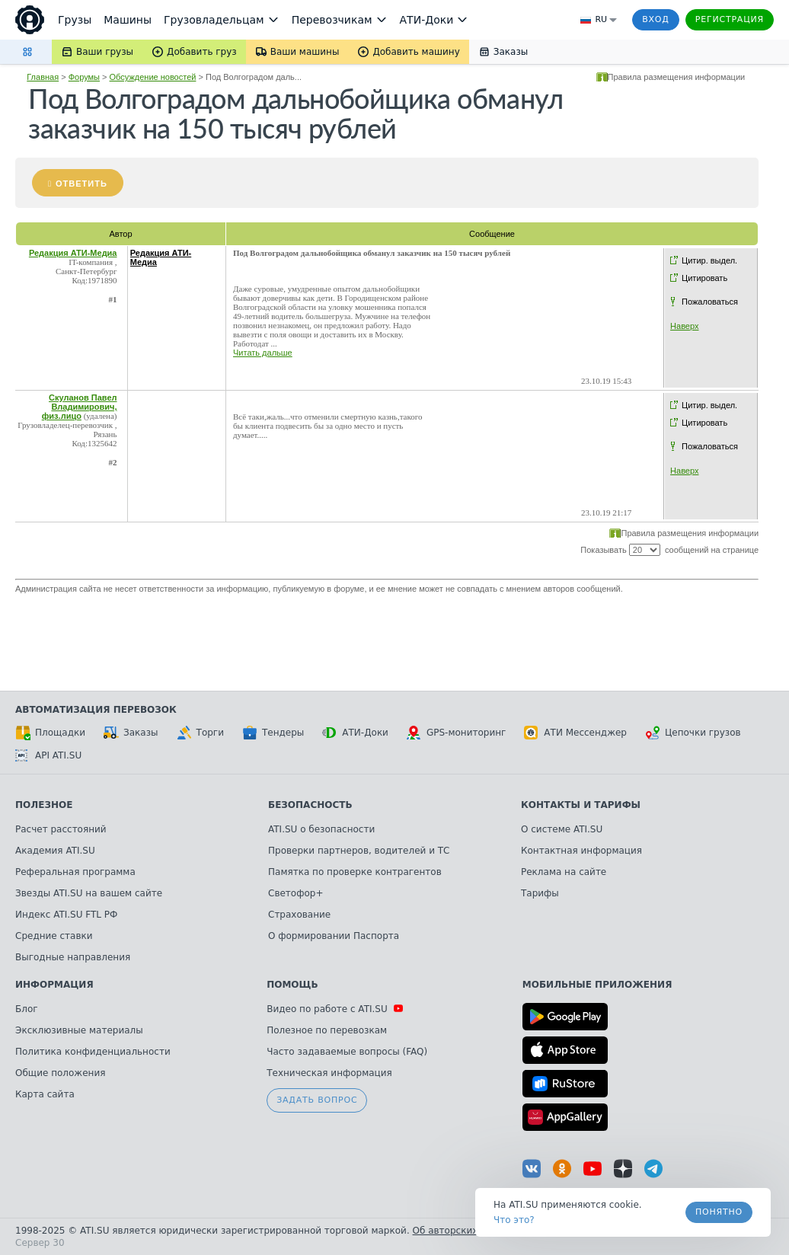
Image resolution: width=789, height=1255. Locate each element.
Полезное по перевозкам (327, 1030)
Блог (26, 1009)
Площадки (50, 732)
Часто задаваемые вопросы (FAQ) (347, 1051)
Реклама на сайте (563, 872)
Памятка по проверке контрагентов (355, 872)
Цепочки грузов (693, 732)
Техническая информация (329, 1073)
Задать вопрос (316, 1100)
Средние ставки (54, 936)
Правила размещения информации (677, 76)
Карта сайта (45, 1094)
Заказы (131, 732)
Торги (200, 732)
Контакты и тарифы (580, 805)
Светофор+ (295, 893)
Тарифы (540, 893)
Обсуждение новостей (153, 76)
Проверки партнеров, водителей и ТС (358, 850)
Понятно (719, 1212)
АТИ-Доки (355, 732)
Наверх (684, 326)
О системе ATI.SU (561, 829)
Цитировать (704, 278)
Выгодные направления (72, 957)
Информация (54, 984)
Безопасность (310, 805)
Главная (43, 76)
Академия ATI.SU (55, 850)
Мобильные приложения (597, 984)
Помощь (292, 984)
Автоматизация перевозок (96, 709)
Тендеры (273, 732)
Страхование (299, 914)
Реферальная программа (75, 872)
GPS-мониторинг (456, 732)
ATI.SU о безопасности (321, 829)
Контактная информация (581, 850)
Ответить (81, 183)
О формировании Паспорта (333, 936)
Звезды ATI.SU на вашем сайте (88, 893)
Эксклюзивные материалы (79, 1030)
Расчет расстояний (61, 829)
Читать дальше (262, 352)
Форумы (84, 76)
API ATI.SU (48, 755)
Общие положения (60, 1073)
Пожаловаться (710, 301)
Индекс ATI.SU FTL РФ (66, 914)
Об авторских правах (464, 1230)
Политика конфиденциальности (93, 1051)
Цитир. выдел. (709, 260)
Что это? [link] (514, 1220)
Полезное (43, 805)
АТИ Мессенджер (575, 732)
